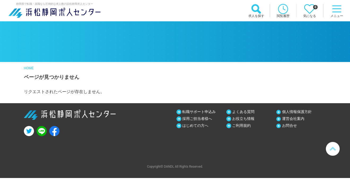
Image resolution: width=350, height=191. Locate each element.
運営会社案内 (293, 118)
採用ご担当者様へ (197, 118)
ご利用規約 (241, 125)
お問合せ (289, 125)
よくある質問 (243, 112)
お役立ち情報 (243, 118)
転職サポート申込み (199, 112)
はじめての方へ (195, 125)
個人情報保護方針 (297, 112)
